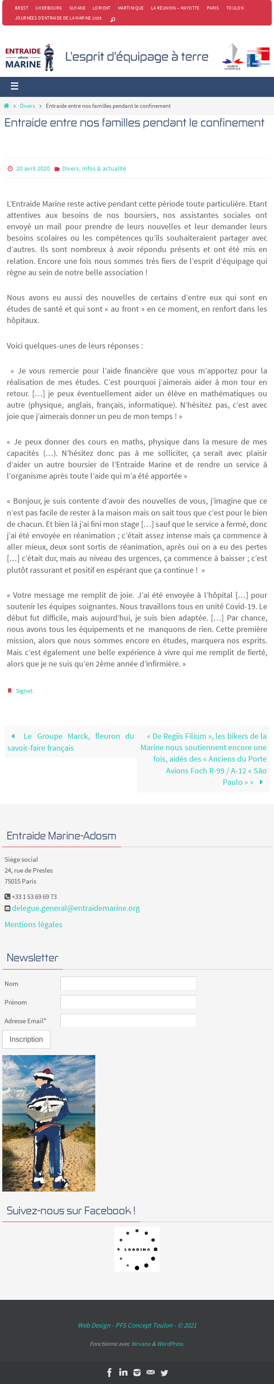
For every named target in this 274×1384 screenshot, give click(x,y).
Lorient (102, 8)
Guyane (77, 8)
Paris (213, 8)
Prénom (16, 1002)
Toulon (235, 8)
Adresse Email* (25, 1020)
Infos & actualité (104, 168)
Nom (11, 983)
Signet (24, 691)
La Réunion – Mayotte (175, 8)
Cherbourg (48, 8)
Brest (21, 8)
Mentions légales (34, 924)
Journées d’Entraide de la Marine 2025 (58, 18)
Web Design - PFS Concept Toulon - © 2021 (137, 1325)
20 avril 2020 (33, 168)
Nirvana (141, 1344)
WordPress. (170, 1344)
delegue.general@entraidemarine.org (76, 908)
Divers (27, 106)
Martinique (131, 8)
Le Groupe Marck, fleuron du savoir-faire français (70, 742)
